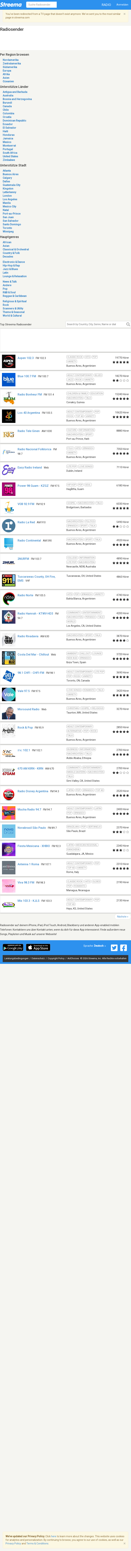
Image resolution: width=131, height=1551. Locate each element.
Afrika (6, 74)
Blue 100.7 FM (27, 376)
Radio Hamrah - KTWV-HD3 (35, 613)
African (7, 242)
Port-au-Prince (11, 213)
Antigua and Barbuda (15, 92)
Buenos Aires (10, 174)
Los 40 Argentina (29, 412)
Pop (5, 288)
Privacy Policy (13, 1543)
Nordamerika (10, 60)
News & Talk (10, 281)
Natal (6, 210)
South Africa (10, 152)
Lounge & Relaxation (15, 276)
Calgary (7, 177)
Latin (5, 272)
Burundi (7, 102)
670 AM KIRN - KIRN (30, 768)
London (7, 195)
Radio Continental (29, 540)
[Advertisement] (33, 345)
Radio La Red (26, 522)
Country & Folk (11, 253)
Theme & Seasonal (14, 312)
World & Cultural (12, 315)
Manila (7, 203)
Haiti (5, 131)
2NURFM (23, 558)
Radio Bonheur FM (30, 394)
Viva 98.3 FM (26, 882)
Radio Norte (25, 595)
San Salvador (10, 220)
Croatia (7, 117)
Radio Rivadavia (28, 636)
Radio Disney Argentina (33, 791)
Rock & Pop (25, 727)
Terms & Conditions (37, 1543)
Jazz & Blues (10, 269)
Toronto (7, 228)
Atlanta (7, 170)
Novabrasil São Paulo (32, 827)
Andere (7, 285)
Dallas (6, 181)
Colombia (8, 113)
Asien (6, 77)
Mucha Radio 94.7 (29, 809)
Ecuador (8, 124)
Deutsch (100, 945)
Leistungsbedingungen (16, 958)
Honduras (9, 135)
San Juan (8, 217)
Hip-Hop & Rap (11, 265)
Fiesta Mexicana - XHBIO (34, 846)
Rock (6, 305)
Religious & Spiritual (15, 301)
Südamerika (10, 67)
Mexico (7, 142)
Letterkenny (9, 192)
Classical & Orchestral (16, 249)
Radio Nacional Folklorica (34, 449)
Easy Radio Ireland (30, 467)
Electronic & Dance (14, 262)
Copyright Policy (56, 958)
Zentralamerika (12, 63)
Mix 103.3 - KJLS (28, 900)
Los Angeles (10, 199)
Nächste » (122, 916)
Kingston (8, 188)
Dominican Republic (14, 120)
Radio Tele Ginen (29, 431)
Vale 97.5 (24, 691)
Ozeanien (8, 81)
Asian (6, 245)
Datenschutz (38, 958)
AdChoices (73, 958)
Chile (6, 109)
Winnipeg (8, 231)
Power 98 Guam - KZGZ (33, 485)
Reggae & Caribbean (15, 296)
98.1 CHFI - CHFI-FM (31, 672)
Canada (7, 106)
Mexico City (9, 206)
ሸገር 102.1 (24, 750)
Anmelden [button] (122, 4)
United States (10, 156)
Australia (8, 95)
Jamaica (8, 138)
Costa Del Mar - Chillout (33, 654)
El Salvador (9, 127)
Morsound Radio (28, 709)
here (53, 1536)
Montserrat (9, 145)
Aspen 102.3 (26, 358)
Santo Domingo (12, 224)
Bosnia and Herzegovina (17, 99)
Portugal (8, 149)
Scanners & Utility (13, 308)
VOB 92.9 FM (26, 504)
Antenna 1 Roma (28, 864)
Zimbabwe (9, 160)
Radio (106, 5)
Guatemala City (11, 185)
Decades (8, 256)
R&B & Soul (9, 292)
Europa (7, 70)
